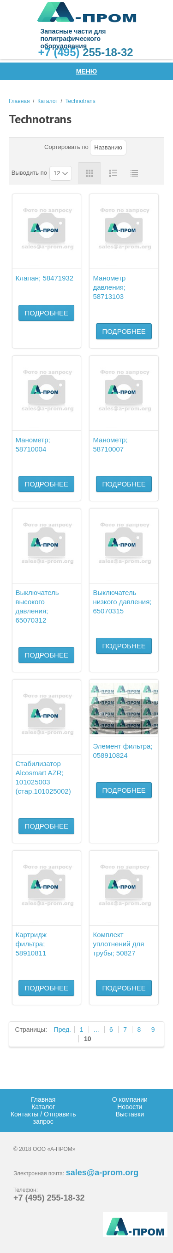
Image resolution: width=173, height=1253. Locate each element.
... (96, 1029)
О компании (130, 1099)
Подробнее (46, 313)
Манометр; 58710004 (33, 444)
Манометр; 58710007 (110, 444)
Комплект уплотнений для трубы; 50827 (118, 944)
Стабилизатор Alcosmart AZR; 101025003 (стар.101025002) (43, 777)
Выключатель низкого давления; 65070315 (122, 602)
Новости (129, 1106)
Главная (19, 101)
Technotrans (80, 101)
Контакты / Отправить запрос (43, 1117)
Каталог (47, 101)
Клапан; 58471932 (45, 278)
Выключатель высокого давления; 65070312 (37, 606)
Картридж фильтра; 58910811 (31, 944)
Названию (108, 147)
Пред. (62, 1029)
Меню (86, 71)
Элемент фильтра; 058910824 (122, 750)
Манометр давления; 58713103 (109, 287)
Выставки (129, 1114)
